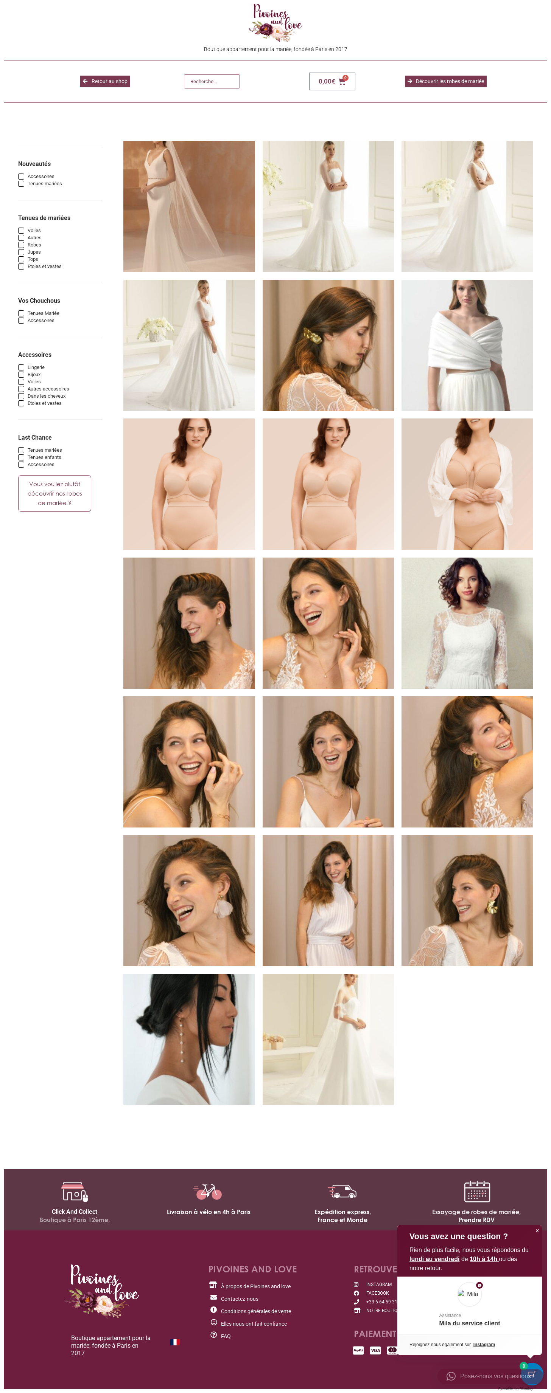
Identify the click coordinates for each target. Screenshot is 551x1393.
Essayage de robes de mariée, (476, 1212)
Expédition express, (342, 1212)
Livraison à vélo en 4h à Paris (209, 1212)
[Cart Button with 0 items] (532, 1374)
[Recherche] (212, 81)
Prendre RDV (477, 1220)
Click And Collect (74, 1211)
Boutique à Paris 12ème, (75, 1220)
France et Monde (342, 1220)
